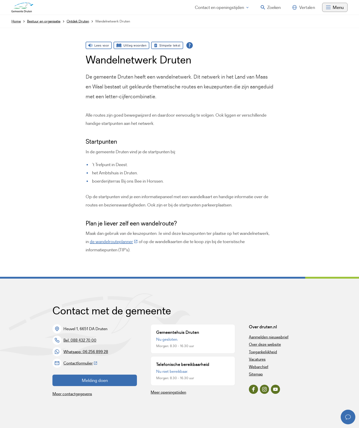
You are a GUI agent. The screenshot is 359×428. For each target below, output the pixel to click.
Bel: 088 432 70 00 (79, 340)
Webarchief (258, 366)
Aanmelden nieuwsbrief (268, 337)
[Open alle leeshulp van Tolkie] (189, 45)
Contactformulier (80, 363)
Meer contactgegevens (72, 393)
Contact (222, 7)
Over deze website (265, 344)
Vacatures (257, 359)
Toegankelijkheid (263, 351)
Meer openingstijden (168, 392)
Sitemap (256, 374)
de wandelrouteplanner (114, 241)
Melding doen (95, 380)
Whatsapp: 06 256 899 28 (85, 351)
